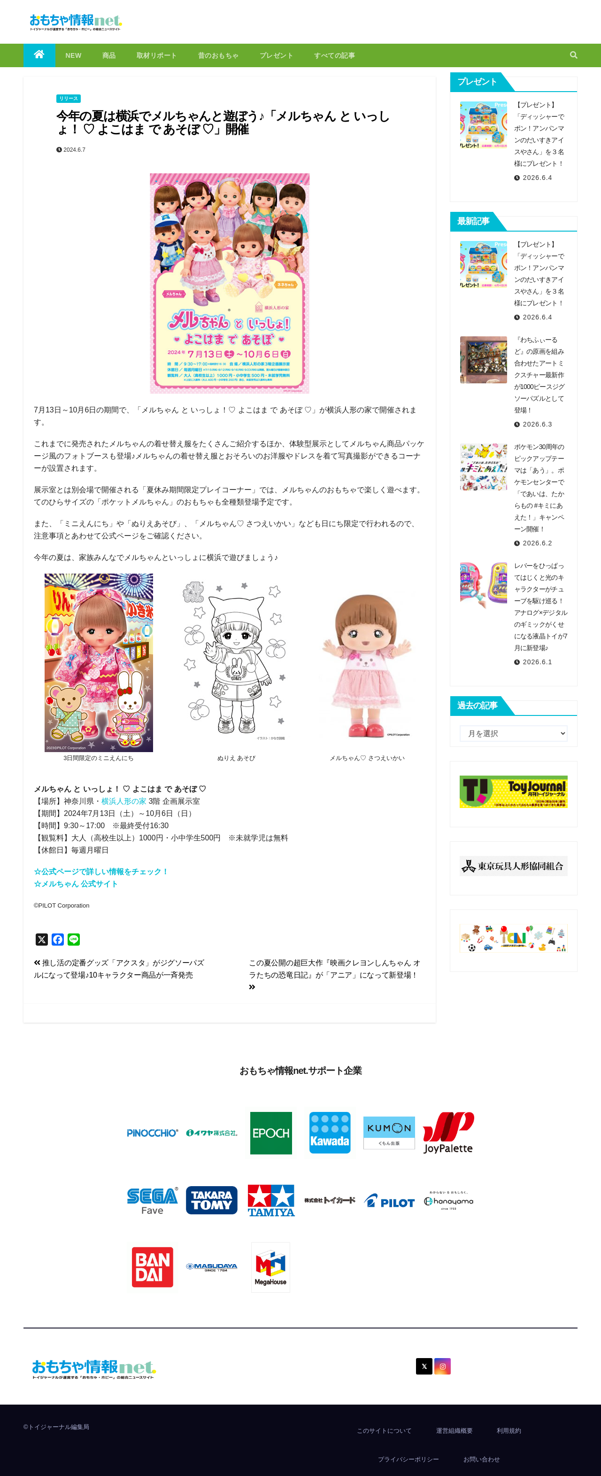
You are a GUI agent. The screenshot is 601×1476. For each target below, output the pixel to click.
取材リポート (157, 55)
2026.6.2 (538, 543)
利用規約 (509, 1430)
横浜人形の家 (123, 801)
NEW (74, 55)
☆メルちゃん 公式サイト (76, 884)
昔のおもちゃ (218, 55)
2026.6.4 (538, 177)
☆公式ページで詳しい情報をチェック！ (101, 872)
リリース (68, 98)
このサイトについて (384, 1430)
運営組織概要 (454, 1430)
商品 (109, 55)
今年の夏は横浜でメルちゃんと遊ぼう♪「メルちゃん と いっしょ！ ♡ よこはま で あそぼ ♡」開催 (223, 123)
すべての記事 (334, 55)
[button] (574, 55)
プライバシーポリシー (408, 1459)
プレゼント (277, 55)
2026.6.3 (538, 424)
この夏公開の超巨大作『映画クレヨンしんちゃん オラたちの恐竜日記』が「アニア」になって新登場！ (334, 975)
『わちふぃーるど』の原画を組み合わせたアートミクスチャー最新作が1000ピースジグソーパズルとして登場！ (539, 375)
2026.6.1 (538, 662)
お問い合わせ (481, 1459)
